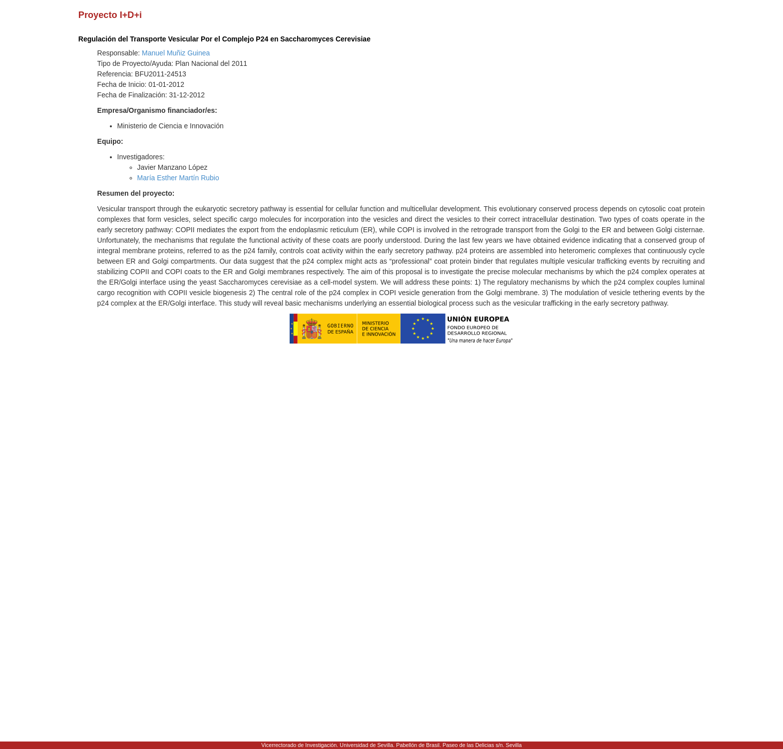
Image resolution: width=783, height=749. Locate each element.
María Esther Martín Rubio (178, 178)
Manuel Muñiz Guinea (176, 53)
